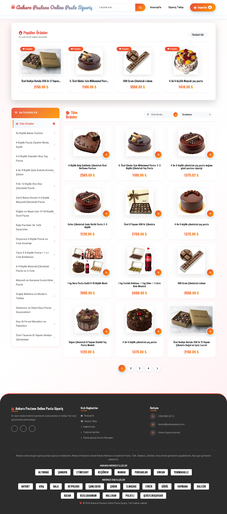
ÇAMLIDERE (95, 486)
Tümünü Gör (198, 35)
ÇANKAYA (62, 472)
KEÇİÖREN (103, 472)
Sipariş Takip (175, 7)
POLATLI (129, 495)
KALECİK (201, 486)
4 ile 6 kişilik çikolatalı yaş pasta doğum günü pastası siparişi (191, 167)
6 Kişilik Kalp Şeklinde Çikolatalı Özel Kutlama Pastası (87, 167)
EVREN (149, 486)
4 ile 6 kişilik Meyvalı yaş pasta (186, 81)
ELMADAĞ (131, 486)
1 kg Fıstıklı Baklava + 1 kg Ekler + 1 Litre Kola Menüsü (140, 284)
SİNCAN (161, 472)
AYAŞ (41, 486)
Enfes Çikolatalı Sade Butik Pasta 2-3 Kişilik (87, 226)
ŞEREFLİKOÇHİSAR (153, 495)
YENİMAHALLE (181, 472)
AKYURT (25, 486)
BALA (56, 486)
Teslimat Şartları (90, 432)
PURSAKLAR (141, 472)
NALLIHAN (111, 495)
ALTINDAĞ (43, 472)
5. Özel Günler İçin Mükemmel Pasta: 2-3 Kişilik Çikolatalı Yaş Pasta (106, 81)
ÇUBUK (113, 486)
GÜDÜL (164, 486)
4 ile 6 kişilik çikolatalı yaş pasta (192, 226)
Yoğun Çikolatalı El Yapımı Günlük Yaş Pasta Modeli (87, 344)
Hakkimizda (88, 426)
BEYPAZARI (73, 486)
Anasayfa (155, 7)
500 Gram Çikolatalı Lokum (137, 81)
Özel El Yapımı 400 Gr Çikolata (139, 225)
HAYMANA (183, 486)
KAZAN (67, 495)
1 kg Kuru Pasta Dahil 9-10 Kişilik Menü (87, 283)
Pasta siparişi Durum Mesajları (97, 437)
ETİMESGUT (82, 472)
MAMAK (122, 472)
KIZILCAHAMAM (88, 495)
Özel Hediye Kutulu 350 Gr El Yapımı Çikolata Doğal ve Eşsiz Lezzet (57, 81)
